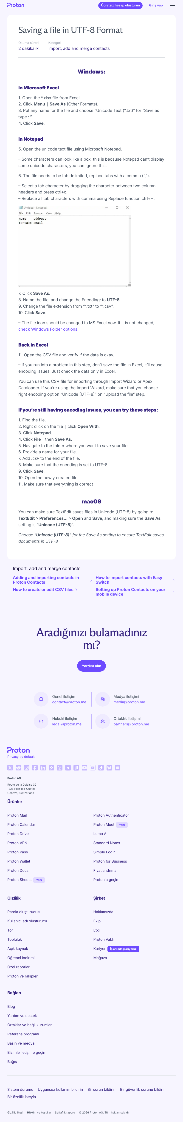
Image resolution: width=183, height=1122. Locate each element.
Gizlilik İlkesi (15, 1112)
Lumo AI (100, 833)
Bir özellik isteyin (21, 1096)
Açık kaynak (17, 948)
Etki (96, 930)
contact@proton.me (69, 702)
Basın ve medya (20, 1043)
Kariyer (99, 948)
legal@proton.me (66, 724)
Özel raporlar (18, 967)
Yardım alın (91, 666)
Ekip (97, 921)
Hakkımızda (103, 911)
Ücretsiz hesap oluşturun (120, 5)
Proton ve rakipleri (23, 976)
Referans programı (23, 1034)
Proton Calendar (21, 824)
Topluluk (14, 939)
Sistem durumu (20, 1089)
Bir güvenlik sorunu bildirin (143, 1089)
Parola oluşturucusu (24, 911)
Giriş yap (156, 5)
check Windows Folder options (47, 329)
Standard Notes (106, 843)
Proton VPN (17, 843)
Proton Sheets (19, 879)
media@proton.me (129, 702)
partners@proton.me (131, 724)
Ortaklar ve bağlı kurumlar (29, 1025)
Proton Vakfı (103, 939)
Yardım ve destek (22, 1015)
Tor (10, 930)
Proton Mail (17, 815)
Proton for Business (110, 861)
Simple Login (104, 852)
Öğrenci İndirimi (20, 957)
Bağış (12, 1061)
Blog (11, 1006)
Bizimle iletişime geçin (26, 1052)
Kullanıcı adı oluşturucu (27, 921)
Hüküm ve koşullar (39, 1112)
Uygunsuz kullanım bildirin (60, 1089)
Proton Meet (104, 824)
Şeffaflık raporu (65, 1112)
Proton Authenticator (111, 815)
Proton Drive (18, 833)
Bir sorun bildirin (101, 1089)
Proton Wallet (18, 861)
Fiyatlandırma (105, 870)
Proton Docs (17, 870)
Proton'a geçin (105, 879)
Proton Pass (17, 852)
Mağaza (100, 957)
